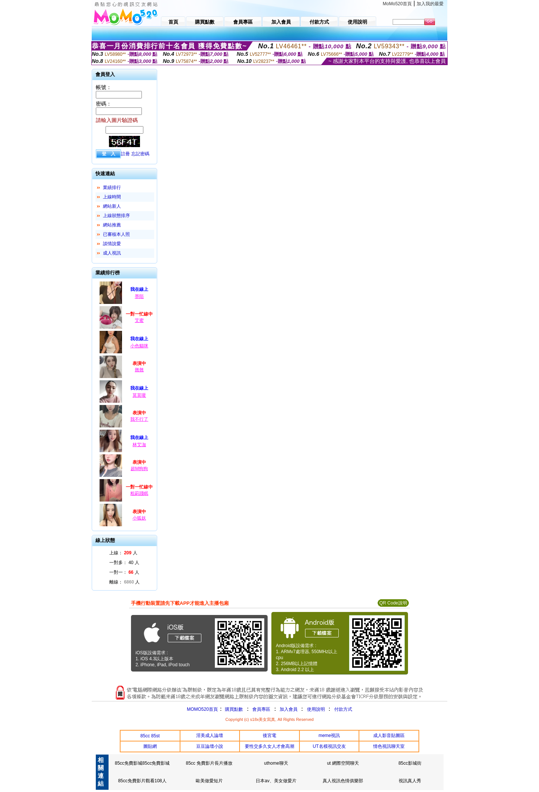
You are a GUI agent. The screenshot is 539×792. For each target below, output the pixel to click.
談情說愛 (112, 243)
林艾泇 (139, 444)
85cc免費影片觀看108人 (142, 780)
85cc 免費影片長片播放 (209, 763)
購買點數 (233, 709)
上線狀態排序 (116, 215)
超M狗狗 (139, 468)
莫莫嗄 (139, 395)
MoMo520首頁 (397, 3)
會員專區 (261, 709)
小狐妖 (139, 518)
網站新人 (112, 206)
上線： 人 (123, 552)
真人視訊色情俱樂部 (343, 780)
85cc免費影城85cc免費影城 (142, 763)
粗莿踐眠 (139, 493)
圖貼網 (150, 746)
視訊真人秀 (410, 780)
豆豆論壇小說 (209, 746)
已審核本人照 (116, 234)
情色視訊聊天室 (389, 746)
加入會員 (289, 709)
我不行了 (139, 419)
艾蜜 (139, 320)
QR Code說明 (393, 603)
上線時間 (112, 196)
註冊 (125, 153)
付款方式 (343, 709)
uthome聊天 (276, 763)
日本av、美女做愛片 (276, 780)
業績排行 (112, 187)
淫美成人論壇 (209, 735)
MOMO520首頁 (202, 709)
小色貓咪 (139, 345)
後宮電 (269, 735)
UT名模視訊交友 (329, 746)
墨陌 (139, 296)
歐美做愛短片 (209, 780)
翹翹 (139, 369)
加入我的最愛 (430, 3)
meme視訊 (329, 735)
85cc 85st (149, 735)
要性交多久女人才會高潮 (269, 746)
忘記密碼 (140, 153)
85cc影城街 (409, 763)
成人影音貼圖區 (389, 735)
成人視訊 (112, 253)
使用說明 (316, 709)
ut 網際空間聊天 (343, 763)
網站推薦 (112, 225)
